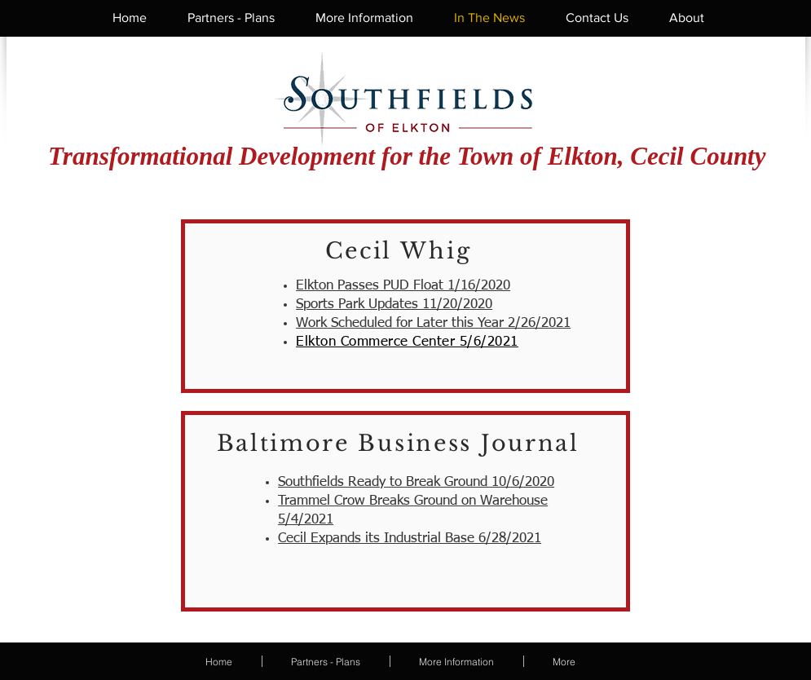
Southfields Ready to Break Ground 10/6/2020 (416, 482)
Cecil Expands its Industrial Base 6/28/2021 (409, 538)
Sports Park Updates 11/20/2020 (394, 304)
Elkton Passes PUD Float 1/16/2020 (403, 286)
